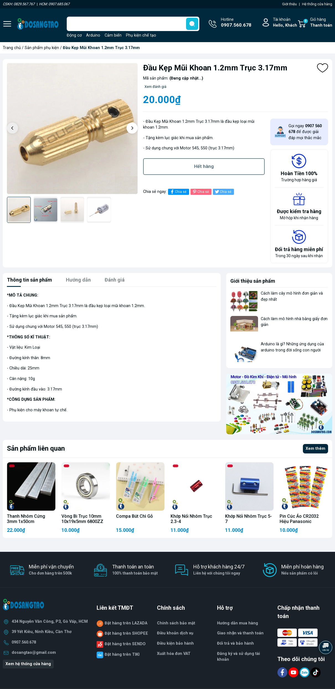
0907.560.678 (24, 642)
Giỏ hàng (317, 23)
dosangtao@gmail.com (34, 652)
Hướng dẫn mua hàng (237, 623)
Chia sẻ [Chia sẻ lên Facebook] (177, 192)
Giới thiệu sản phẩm (252, 281)
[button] (132, 128)
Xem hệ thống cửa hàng (28, 664)
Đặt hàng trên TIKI (122, 654)
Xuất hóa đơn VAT (173, 653)
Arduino (93, 35)
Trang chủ (12, 47)
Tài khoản (285, 23)
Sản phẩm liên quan (36, 448)
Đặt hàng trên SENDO (125, 644)
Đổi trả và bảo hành (235, 643)
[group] (72, 128)
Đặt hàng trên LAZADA (126, 623)
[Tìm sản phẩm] (133, 24)
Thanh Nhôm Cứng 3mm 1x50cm (26, 519)
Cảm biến (113, 35)
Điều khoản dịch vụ (175, 633)
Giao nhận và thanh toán (240, 633)
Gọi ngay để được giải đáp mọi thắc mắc (305, 132)
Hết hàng (204, 166)
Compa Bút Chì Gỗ (134, 516)
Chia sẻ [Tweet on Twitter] (222, 192)
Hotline (236, 23)
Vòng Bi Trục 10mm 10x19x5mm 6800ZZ (82, 519)
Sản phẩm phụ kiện (42, 47)
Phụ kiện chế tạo (141, 35)
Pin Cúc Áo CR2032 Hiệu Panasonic (299, 519)
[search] (192, 24)
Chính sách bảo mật (176, 623)
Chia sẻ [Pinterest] (200, 192)
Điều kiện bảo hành (175, 643)
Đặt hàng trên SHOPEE (126, 633)
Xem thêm (315, 448)
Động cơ (74, 35)
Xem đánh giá (155, 87)
